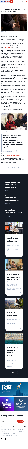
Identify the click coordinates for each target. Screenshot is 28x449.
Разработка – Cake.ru (5, 445)
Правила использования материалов (9, 435)
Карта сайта (3, 443)
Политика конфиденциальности (8, 433)
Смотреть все (14, 372)
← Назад (2, 4)
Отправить (20, 421)
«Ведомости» (8, 47)
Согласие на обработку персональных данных (12, 424)
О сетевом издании (5, 431)
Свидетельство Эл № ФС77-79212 (8, 429)
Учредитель (20, 429)
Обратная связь (21, 431)
